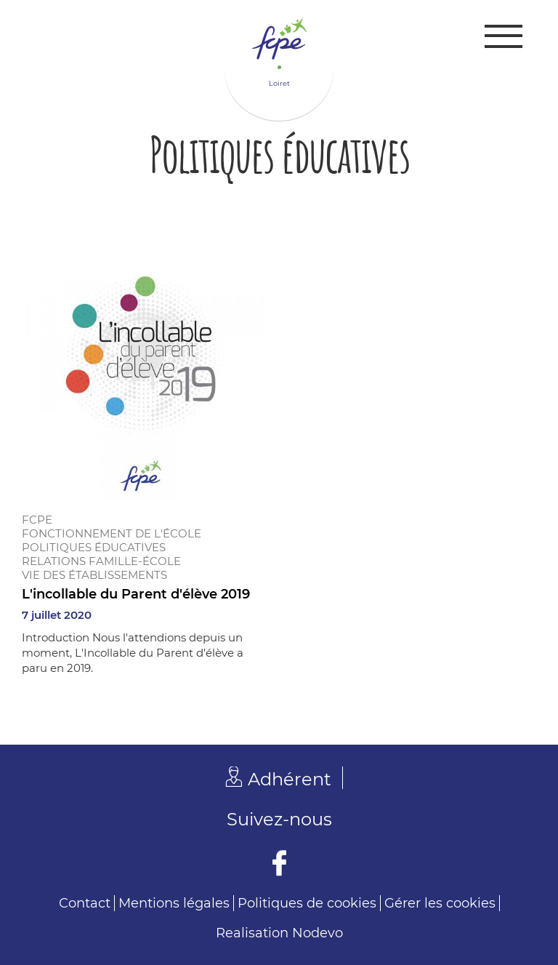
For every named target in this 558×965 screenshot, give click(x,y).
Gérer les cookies (440, 903)
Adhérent (289, 779)
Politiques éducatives (94, 547)
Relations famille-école (101, 561)
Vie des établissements (94, 575)
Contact (84, 903)
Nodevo (317, 933)
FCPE (37, 519)
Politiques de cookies (307, 903)
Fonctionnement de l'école (111, 533)
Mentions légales (174, 903)
